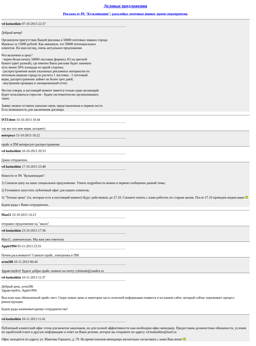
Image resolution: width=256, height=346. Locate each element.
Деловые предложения (125, 6)
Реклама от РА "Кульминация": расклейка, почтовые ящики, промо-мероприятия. (125, 14)
